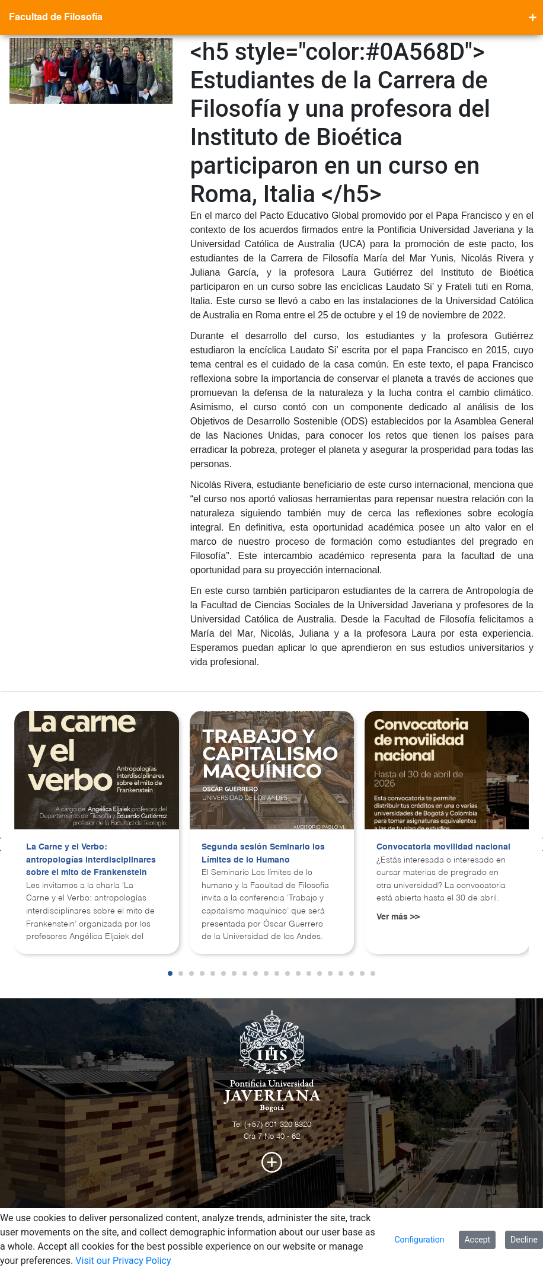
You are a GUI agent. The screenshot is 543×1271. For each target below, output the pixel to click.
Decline (524, 1239)
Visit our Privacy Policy (123, 1260)
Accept (477, 1239)
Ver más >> (398, 917)
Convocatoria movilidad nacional (443, 847)
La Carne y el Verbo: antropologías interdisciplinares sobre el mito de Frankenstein (91, 860)
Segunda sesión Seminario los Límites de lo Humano (263, 853)
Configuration (419, 1239)
